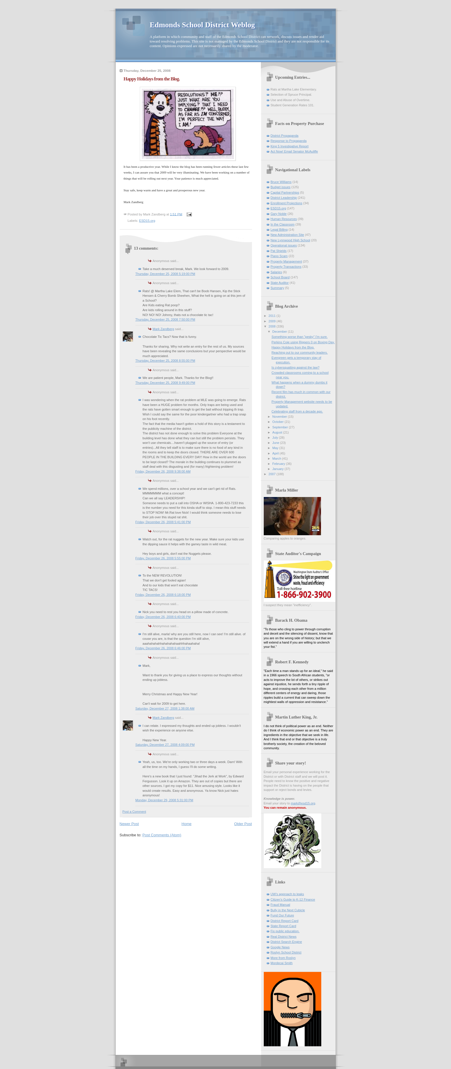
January (278, 469)
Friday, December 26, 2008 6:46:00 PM (163, 648)
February (279, 463)
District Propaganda (285, 135)
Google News (280, 947)
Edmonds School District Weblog (202, 25)
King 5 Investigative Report (290, 146)
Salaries (276, 272)
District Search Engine (286, 941)
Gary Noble (279, 213)
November (280, 416)
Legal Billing (279, 229)
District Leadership (284, 197)
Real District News (284, 936)
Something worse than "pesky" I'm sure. (300, 336)
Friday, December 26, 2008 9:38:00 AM (163, 471)
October (278, 421)
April (276, 453)
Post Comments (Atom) (161, 835)
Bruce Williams (281, 182)
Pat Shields (279, 251)
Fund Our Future (282, 915)
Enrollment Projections (287, 203)
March (277, 458)
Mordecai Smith (282, 963)
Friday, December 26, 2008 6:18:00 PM (163, 594)
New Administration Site (287, 234)
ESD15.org (147, 220)
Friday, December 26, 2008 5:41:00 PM (163, 522)
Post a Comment (134, 811)
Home (186, 824)
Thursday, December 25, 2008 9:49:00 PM (165, 382)
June (276, 442)
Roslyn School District (286, 952)
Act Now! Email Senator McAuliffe (294, 151)
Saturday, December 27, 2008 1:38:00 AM (165, 708)
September (280, 427)
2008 (273, 326)
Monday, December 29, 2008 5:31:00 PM (164, 800)
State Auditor (280, 282)
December (280, 331)
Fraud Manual (280, 904)
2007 (273, 474)
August (277, 432)
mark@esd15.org (303, 803)
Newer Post (129, 824)
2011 (273, 315)
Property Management (286, 261)
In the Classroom (283, 224)
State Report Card (283, 926)
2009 (273, 321)
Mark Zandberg (163, 329)
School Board (280, 277)
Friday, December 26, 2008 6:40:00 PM (163, 617)
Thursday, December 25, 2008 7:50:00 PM (165, 319)
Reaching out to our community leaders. (300, 352)
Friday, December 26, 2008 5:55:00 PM (163, 558)
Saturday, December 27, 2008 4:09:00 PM (165, 744)
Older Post (243, 824)
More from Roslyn (283, 958)
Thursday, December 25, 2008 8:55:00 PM (165, 360)
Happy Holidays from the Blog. (293, 347)
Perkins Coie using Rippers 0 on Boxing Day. (303, 342)
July (275, 437)
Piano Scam (279, 256)
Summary (277, 288)
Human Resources (284, 219)
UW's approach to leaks (287, 894)
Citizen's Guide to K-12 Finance (293, 899)
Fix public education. (285, 931)
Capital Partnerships (285, 192)
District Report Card (285, 920)
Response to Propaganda (289, 140)
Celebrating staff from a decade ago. (297, 411)
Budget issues (281, 187)
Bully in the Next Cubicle (288, 910)
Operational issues (284, 245)
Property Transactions (286, 266)
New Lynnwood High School (290, 240)
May (275, 448)
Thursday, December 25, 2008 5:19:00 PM (165, 274)
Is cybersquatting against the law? (295, 367)
